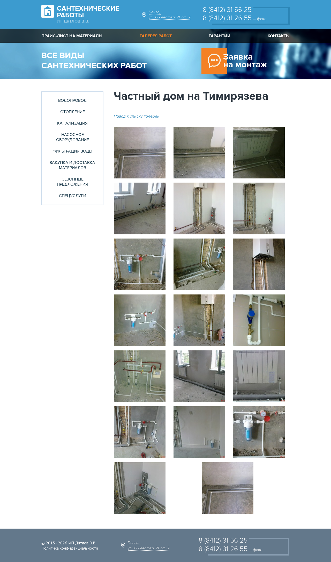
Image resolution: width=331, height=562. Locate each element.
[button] (142, 152)
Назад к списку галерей (137, 116)
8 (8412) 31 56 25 (227, 10)
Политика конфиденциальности (69, 548)
